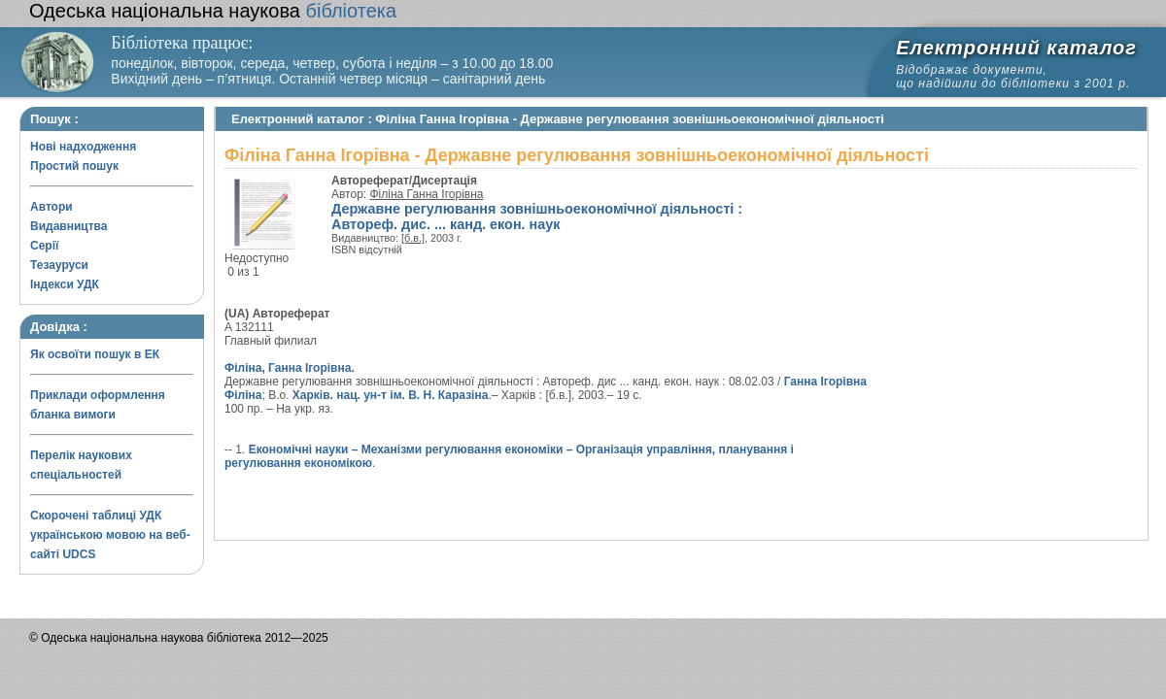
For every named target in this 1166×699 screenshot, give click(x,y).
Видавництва (68, 226)
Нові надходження (83, 146)
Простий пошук (74, 166)
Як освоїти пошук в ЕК (94, 354)
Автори (51, 207)
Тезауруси (59, 265)
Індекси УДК (64, 284)
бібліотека (212, 10)
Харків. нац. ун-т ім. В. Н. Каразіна (390, 395)
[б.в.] (413, 238)
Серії (44, 245)
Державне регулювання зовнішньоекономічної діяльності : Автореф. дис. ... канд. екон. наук (536, 216)
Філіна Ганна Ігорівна (427, 194)
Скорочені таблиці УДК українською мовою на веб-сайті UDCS (110, 535)
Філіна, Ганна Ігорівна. (289, 368)
